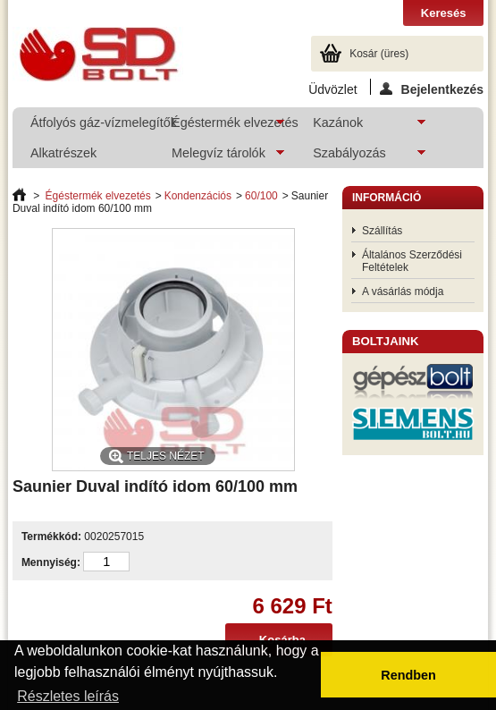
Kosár (378, 53)
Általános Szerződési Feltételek (412, 261)
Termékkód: (51, 536)
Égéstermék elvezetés (223, 126)
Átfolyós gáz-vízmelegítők (91, 122)
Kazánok (360, 126)
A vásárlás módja (402, 291)
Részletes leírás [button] (68, 696)
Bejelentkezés (432, 88)
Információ (386, 197)
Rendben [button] (408, 675)
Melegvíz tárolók (219, 157)
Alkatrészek (63, 153)
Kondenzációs (197, 196)
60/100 (261, 196)
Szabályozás (360, 157)
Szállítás (382, 230)
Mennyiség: (50, 562)
